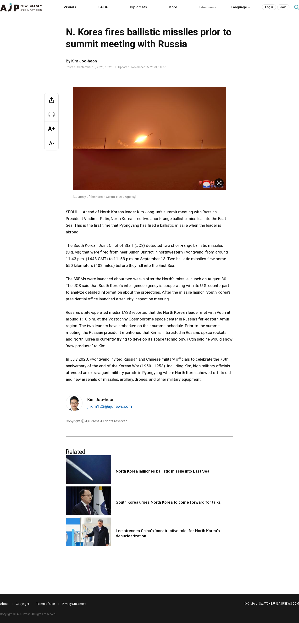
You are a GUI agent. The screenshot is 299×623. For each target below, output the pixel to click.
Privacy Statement (74, 604)
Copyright (22, 604)
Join (283, 7)
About (4, 604)
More (172, 7)
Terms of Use (45, 604)
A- (51, 143)
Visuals (70, 7)
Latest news (207, 7)
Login (269, 7)
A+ (51, 129)
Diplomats (138, 7)
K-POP (103, 7)
